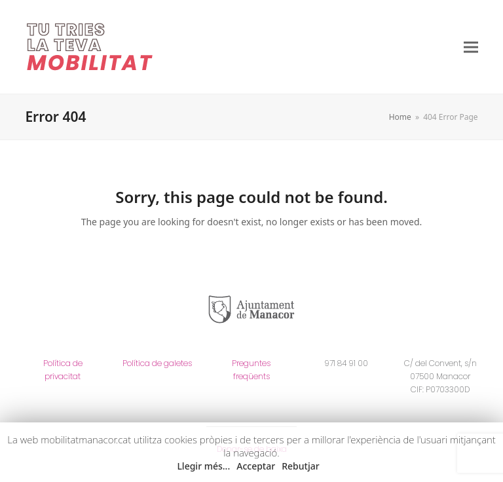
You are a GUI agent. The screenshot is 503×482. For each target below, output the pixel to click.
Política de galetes (157, 363)
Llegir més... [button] (203, 466)
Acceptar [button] (255, 466)
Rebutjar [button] (300, 466)
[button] (471, 46)
